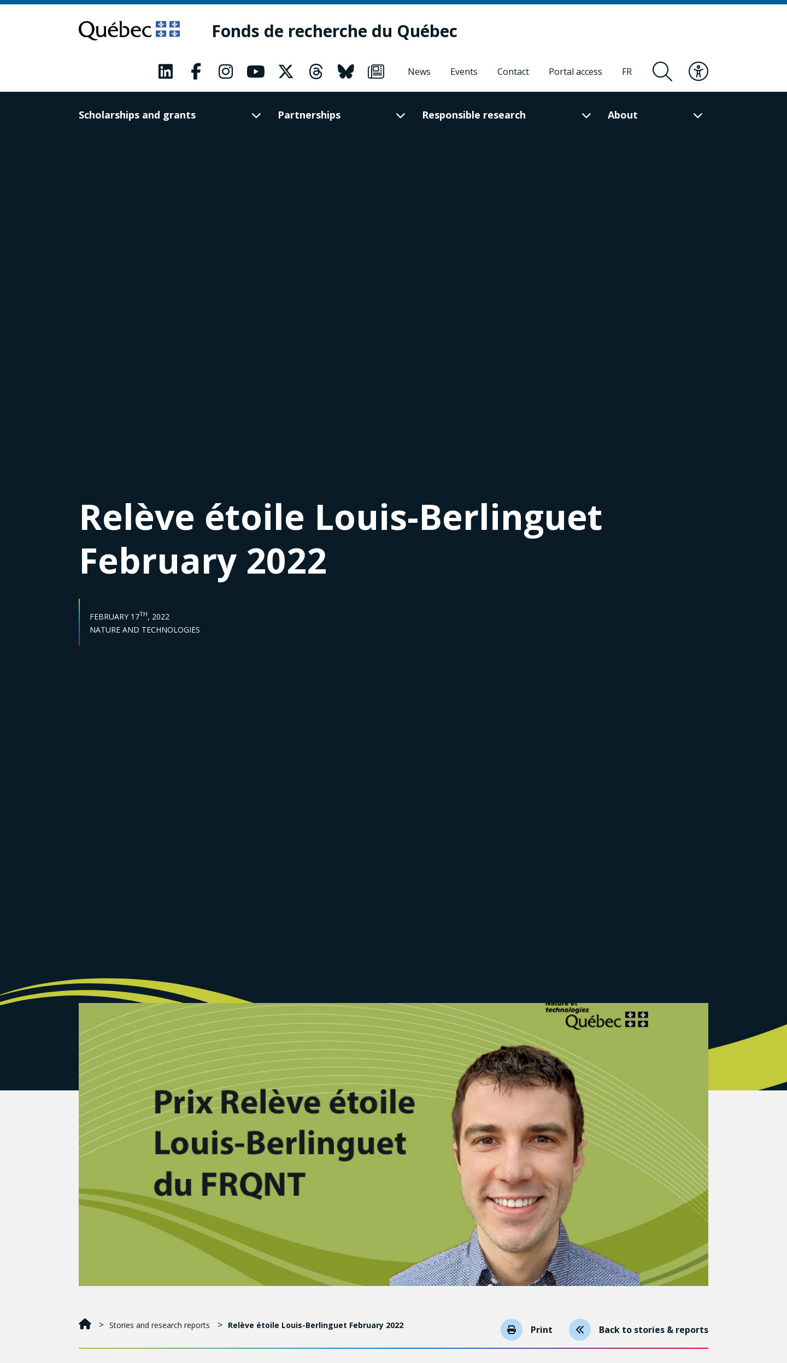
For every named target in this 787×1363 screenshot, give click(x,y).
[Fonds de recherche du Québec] (334, 30)
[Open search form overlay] (662, 71)
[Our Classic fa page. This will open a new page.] (166, 71)
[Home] (86, 1325)
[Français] (627, 71)
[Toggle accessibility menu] (698, 71)
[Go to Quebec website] (129, 30)
